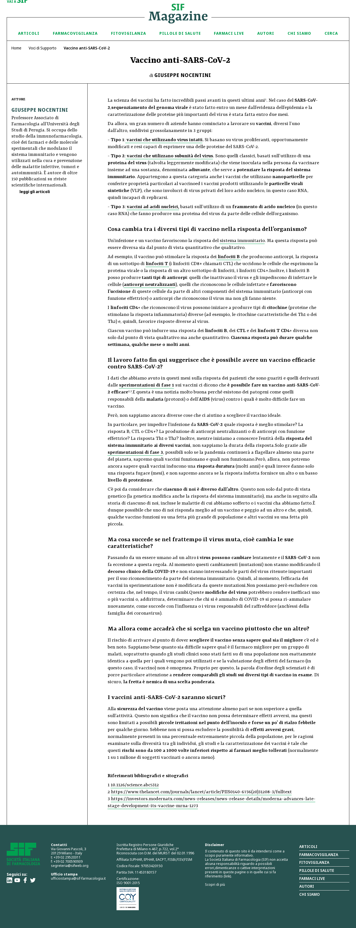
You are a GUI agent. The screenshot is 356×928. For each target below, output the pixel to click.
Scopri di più (215, 884)
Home (16, 48)
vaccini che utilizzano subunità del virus (169, 156)
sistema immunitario (242, 240)
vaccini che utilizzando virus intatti (163, 140)
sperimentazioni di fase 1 (146, 385)
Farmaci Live (229, 33)
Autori (265, 33)
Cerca (331, 33)
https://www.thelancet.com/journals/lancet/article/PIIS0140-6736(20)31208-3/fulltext (201, 792)
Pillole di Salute (180, 33)
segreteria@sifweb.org (69, 865)
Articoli (28, 33)
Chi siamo (299, 33)
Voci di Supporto (42, 48)
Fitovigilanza (128, 33)
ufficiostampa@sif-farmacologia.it (78, 878)
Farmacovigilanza (75, 33)
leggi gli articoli (34, 191)
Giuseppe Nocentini (182, 75)
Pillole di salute (316, 870)
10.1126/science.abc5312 (135, 785)
